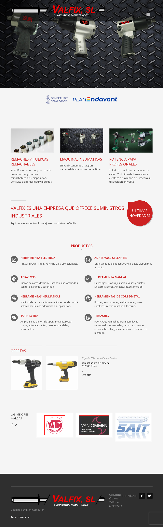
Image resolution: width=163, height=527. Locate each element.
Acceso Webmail (20, 517)
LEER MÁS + (87, 375)
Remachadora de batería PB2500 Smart (96, 364)
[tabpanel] (81, 44)
